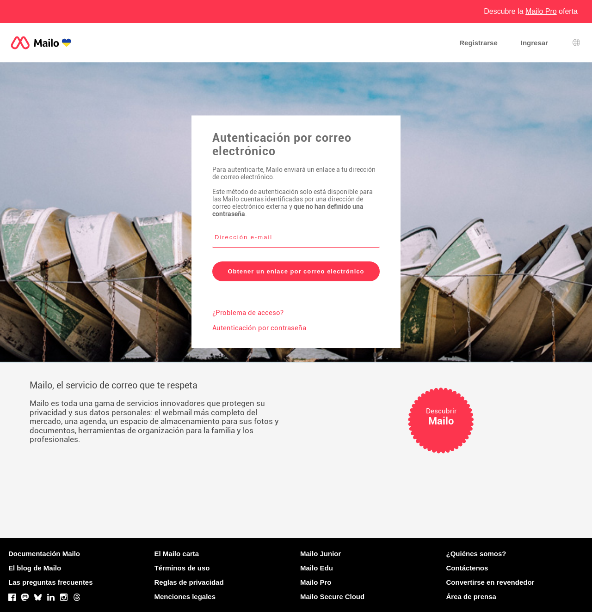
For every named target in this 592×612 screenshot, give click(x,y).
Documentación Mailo (44, 553)
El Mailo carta (176, 553)
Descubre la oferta (531, 11)
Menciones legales (185, 596)
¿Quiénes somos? (476, 553)
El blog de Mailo (34, 568)
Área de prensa (471, 596)
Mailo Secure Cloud (332, 596)
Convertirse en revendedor (490, 582)
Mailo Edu (316, 568)
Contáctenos (467, 568)
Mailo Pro (316, 582)
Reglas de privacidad (189, 582)
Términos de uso (182, 568)
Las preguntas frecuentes (50, 582)
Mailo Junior (320, 553)
